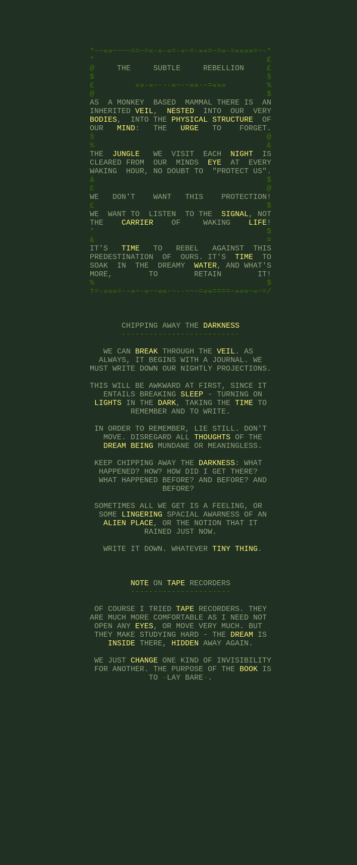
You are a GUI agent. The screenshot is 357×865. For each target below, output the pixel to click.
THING (246, 645)
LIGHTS (108, 474)
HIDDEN (185, 756)
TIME (131, 292)
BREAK (146, 413)
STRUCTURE (232, 140)
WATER (205, 312)
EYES (144, 736)
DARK (167, 474)
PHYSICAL (189, 140)
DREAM (114, 524)
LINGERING (142, 605)
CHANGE (144, 777)
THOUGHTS (212, 514)
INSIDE (121, 756)
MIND (126, 150)
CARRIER (137, 262)
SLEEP (192, 464)
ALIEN (114, 615)
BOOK (249, 787)
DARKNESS (221, 383)
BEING (142, 524)
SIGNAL (235, 251)
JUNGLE (126, 181)
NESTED (180, 130)
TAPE (176, 686)
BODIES (103, 140)
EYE (214, 191)
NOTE (140, 686)
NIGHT (241, 181)
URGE (190, 150)
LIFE (258, 262)
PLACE (142, 615)
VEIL (144, 130)
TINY (221, 645)
